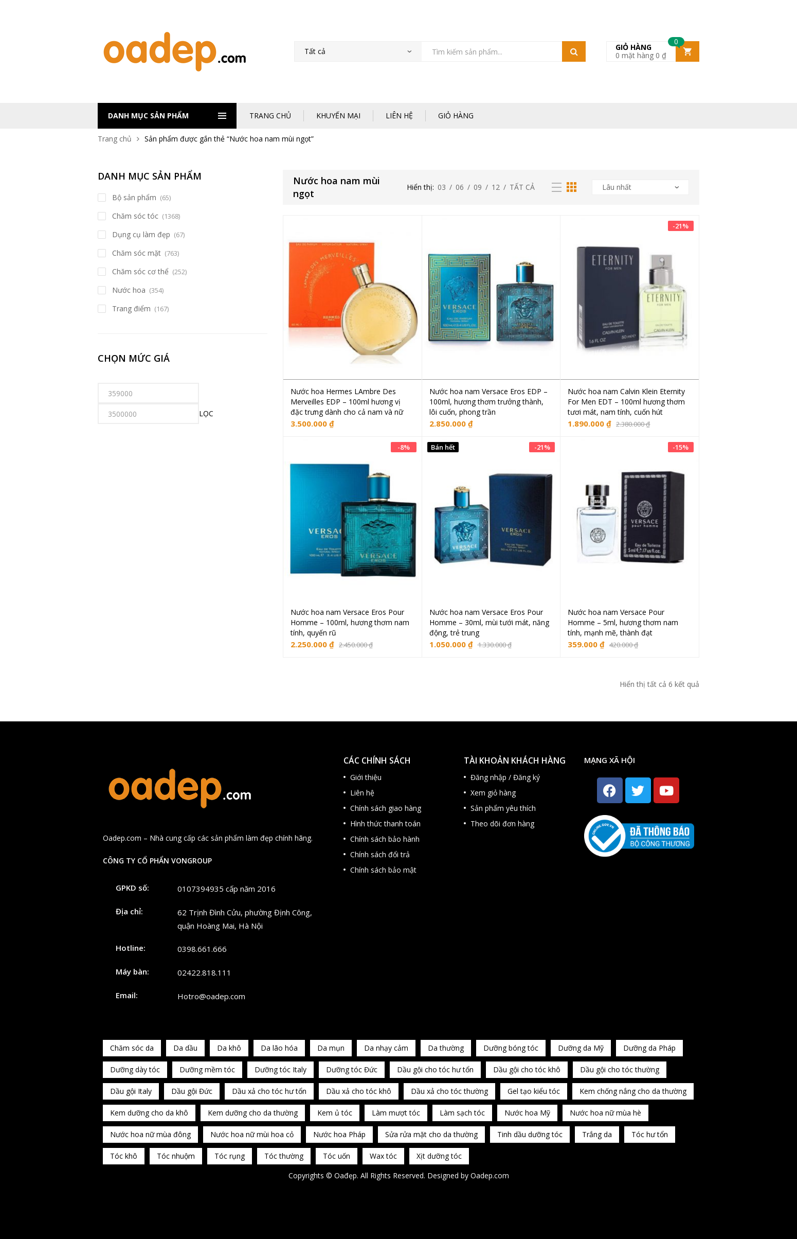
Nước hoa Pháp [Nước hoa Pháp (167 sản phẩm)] (339, 1134)
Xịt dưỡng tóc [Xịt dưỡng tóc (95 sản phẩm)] (439, 1156)
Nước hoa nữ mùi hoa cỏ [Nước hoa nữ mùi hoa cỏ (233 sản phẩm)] (252, 1134)
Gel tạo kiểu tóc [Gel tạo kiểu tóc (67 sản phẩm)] (534, 1091)
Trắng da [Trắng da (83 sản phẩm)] (597, 1134)
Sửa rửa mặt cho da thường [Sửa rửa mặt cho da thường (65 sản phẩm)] (431, 1134)
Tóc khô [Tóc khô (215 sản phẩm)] (123, 1156)
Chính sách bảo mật (383, 870)
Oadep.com (489, 1175)
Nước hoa (129, 290)
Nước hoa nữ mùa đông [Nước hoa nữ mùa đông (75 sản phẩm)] (150, 1134)
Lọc (206, 413)
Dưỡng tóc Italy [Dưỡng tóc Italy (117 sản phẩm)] (280, 1069)
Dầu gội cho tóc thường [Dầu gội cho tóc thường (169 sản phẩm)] (619, 1069)
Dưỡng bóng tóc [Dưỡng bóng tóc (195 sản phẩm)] (510, 1048)
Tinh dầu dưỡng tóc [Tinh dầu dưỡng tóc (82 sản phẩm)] (530, 1134)
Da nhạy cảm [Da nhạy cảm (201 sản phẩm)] (386, 1048)
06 (460, 187)
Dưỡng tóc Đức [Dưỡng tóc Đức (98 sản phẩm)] (351, 1069)
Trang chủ (115, 139)
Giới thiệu (366, 777)
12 (496, 187)
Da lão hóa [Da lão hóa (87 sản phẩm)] (279, 1048)
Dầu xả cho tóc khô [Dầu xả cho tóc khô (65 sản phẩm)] (358, 1091)
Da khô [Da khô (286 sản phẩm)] (229, 1048)
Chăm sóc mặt (136, 253)
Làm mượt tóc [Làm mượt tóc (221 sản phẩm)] (396, 1113)
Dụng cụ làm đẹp (141, 234)
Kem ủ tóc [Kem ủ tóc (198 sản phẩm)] (334, 1113)
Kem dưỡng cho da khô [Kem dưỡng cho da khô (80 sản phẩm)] (149, 1113)
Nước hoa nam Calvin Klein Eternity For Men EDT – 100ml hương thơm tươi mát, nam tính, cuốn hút (626, 401)
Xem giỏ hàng (493, 793)
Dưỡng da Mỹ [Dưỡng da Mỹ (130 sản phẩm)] (581, 1048)
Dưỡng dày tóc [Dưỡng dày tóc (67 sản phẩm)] (135, 1069)
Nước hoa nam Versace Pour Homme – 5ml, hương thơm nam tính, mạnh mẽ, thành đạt (623, 622)
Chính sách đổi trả (380, 854)
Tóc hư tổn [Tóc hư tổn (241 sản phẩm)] (649, 1134)
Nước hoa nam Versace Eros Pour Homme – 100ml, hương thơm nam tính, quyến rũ (350, 622)
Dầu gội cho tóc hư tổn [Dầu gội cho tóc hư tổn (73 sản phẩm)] (435, 1069)
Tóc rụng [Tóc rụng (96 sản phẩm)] (229, 1156)
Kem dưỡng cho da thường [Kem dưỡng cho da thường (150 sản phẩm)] (253, 1113)
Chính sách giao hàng (385, 808)
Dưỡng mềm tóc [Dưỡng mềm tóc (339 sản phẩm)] (207, 1069)
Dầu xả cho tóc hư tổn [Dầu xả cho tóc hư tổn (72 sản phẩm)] (269, 1091)
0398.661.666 (202, 949)
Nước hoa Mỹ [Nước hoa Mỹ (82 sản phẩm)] (527, 1113)
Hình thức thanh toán (385, 823)
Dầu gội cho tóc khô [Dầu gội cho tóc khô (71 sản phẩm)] (526, 1069)
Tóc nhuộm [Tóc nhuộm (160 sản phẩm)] (176, 1156)
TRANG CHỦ (270, 115)
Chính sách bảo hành (385, 839)
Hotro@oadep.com (211, 996)
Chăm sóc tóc (135, 216)
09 (478, 187)
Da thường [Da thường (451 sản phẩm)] (446, 1048)
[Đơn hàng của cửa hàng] (640, 187)
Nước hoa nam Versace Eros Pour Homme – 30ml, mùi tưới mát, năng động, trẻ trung (489, 622)
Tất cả (522, 187)
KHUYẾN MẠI (338, 115)
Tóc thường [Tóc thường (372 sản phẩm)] (283, 1156)
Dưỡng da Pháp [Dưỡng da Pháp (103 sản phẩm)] (649, 1048)
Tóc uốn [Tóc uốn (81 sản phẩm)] (336, 1156)
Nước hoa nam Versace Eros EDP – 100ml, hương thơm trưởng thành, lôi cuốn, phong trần (488, 401)
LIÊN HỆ (399, 115)
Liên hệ (362, 793)
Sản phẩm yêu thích (503, 808)
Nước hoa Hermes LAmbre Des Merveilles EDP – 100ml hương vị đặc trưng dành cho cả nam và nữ (347, 401)
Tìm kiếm (574, 51)
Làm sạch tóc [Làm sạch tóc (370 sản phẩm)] (462, 1113)
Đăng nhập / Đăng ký (505, 777)
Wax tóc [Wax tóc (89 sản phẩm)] (383, 1156)
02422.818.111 (204, 972)
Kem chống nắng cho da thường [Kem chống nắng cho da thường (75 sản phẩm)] (632, 1091)
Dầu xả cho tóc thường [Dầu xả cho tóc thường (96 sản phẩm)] (449, 1091)
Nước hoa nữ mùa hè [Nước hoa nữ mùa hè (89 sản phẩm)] (605, 1113)
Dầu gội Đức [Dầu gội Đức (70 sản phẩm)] (191, 1091)
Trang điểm (131, 308)
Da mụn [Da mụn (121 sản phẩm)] (331, 1048)
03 (442, 187)
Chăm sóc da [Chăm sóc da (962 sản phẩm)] (132, 1048)
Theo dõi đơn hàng (502, 823)
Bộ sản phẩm (134, 197)
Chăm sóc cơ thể (140, 271)
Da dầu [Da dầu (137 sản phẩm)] (185, 1048)
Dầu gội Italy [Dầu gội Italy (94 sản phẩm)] (131, 1091)
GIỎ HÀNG (456, 115)
